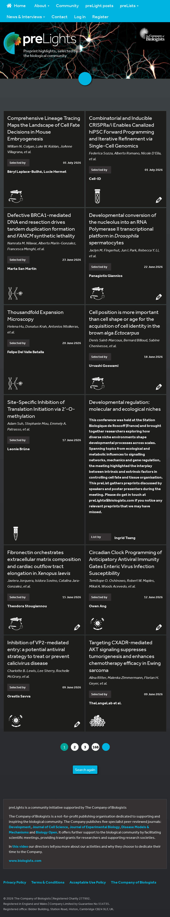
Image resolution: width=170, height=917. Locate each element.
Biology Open (46, 832)
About (41, 5)
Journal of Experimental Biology (95, 827)
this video (20, 846)
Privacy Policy (14, 882)
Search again (85, 769)
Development (20, 827)
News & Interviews (26, 16)
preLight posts (99, 5)
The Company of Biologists (133, 882)
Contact (60, 16)
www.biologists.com (25, 860)
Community (67, 5)
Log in (80, 16)
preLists (129, 5)
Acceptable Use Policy (88, 882)
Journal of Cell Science (50, 827)
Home (16, 5)
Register (100, 16)
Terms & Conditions (47, 882)
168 (95, 747)
